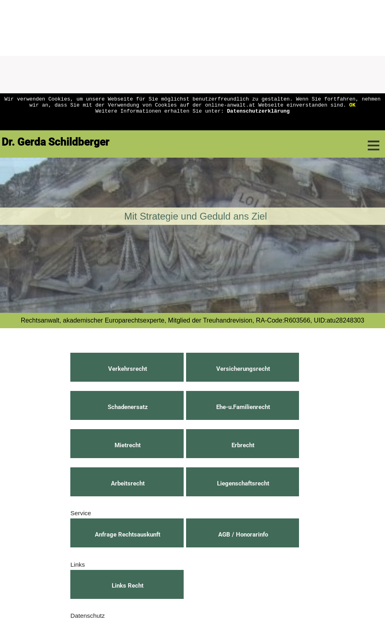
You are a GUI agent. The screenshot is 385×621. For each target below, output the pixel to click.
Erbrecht (242, 445)
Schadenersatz (128, 407)
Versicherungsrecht (243, 368)
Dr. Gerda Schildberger (55, 142)
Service (80, 513)
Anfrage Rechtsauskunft (127, 534)
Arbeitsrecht (128, 483)
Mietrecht (128, 445)
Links (77, 564)
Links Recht (127, 585)
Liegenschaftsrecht (243, 483)
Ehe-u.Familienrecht (243, 407)
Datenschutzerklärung (258, 114)
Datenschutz (87, 615)
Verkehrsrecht (127, 368)
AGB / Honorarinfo (243, 534)
